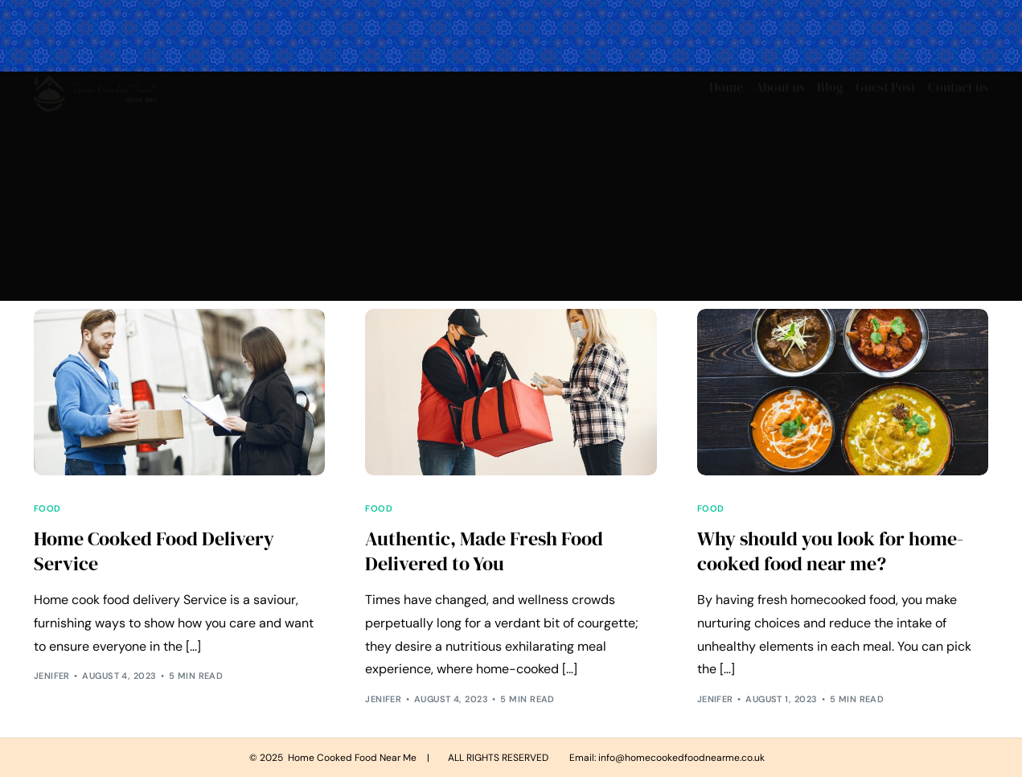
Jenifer (52, 675)
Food (47, 508)
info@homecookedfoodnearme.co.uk (681, 757)
